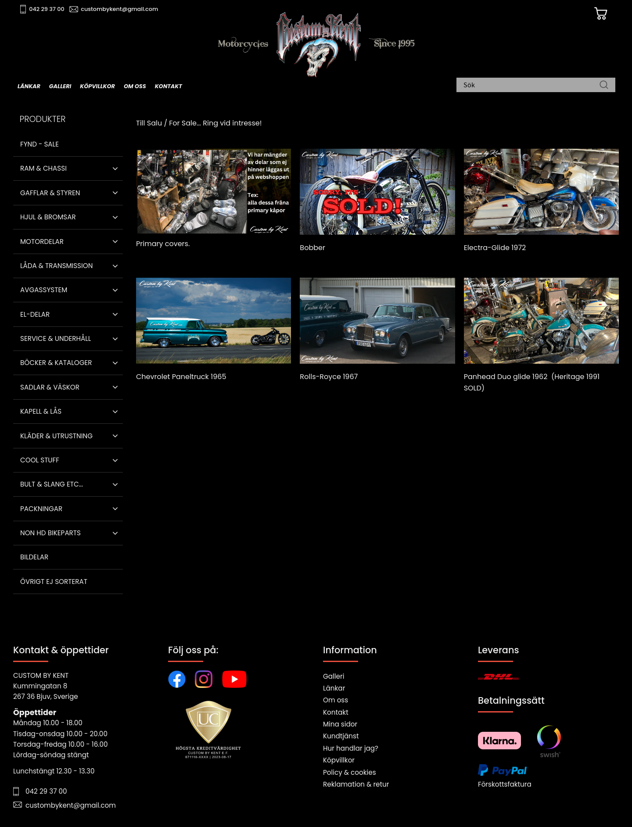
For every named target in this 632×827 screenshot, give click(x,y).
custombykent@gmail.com (119, 9)
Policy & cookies (349, 772)
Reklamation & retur (356, 784)
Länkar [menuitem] (29, 86)
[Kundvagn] (600, 13)
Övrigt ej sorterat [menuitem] (53, 581)
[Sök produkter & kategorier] (531, 85)
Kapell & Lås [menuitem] (40, 411)
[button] (115, 168)
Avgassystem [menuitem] (43, 289)
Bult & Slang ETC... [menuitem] (51, 484)
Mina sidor (340, 724)
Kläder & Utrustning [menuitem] (56, 435)
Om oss (335, 700)
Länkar (334, 688)
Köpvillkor (339, 760)
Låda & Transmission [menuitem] (56, 265)
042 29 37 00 (47, 9)
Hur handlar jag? (350, 748)
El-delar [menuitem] (35, 314)
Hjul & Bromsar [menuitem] (48, 217)
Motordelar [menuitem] (42, 241)
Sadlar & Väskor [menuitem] (49, 387)
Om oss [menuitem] (135, 86)
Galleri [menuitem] (60, 86)
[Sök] (604, 85)
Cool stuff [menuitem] (39, 460)
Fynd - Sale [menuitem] (39, 144)
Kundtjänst (341, 736)
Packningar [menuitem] (41, 508)
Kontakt (335, 712)
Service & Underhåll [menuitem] (55, 338)
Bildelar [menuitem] (34, 557)
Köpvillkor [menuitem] (97, 86)
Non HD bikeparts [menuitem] (50, 532)
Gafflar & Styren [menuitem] (50, 192)
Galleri (333, 676)
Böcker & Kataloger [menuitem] (56, 362)
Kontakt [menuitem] (168, 86)
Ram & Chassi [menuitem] (43, 168)
